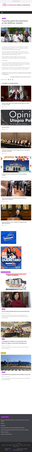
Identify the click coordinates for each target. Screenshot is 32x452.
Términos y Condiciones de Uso (6, 434)
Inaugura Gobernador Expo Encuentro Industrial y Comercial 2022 (12, 427)
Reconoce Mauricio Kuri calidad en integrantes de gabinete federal (14, 222)
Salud (19, 445)
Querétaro (3, 445)
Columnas (28, 445)
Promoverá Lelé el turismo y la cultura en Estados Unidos (14, 174)
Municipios (3, 18)
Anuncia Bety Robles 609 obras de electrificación (16, 311)
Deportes (3, 372)
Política (7, 445)
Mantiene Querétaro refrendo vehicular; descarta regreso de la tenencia (14, 198)
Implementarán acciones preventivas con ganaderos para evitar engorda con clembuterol (16, 73)
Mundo (22, 445)
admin (10, 25)
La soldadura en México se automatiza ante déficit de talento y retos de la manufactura (14, 342)
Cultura (14, 445)
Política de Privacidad (4, 432)
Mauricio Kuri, (17, 48)
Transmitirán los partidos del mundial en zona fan (16, 374)
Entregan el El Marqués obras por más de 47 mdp (21, 76)
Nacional (3, 309)
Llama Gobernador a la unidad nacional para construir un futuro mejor (15, 104)
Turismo (16, 445)
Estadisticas (3, 425)
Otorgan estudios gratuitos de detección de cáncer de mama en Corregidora (15, 429)
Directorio (2, 423)
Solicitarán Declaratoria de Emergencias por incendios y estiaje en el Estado (16, 150)
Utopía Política (5, 127)
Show (18, 446)
